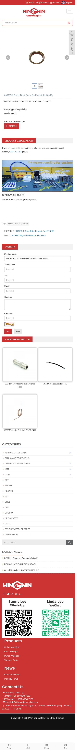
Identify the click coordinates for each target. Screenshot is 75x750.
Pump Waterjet (11, 656)
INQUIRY (11, 126)
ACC (7, 496)
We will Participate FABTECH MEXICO (21, 570)
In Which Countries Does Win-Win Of (20, 558)
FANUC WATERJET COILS (17, 458)
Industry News (11, 679)
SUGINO (9, 513)
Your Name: (9, 265)
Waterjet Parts (11, 660)
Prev (8, 57)
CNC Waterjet (11, 651)
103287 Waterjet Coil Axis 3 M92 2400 (20, 430)
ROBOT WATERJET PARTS (17, 463)
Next (67, 57)
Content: (8, 297)
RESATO (9, 491)
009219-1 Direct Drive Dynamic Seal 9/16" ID (35, 231)
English (66, 2)
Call (28, 746)
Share (9, 746)
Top (65, 746)
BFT (7, 480)
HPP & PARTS (11, 518)
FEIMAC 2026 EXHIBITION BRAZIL (20, 564)
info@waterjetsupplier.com (47, 2)
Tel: (6, 275)
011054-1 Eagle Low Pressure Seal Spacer (29, 235)
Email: (7, 286)
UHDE (8, 502)
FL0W (7, 474)
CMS (7, 507)
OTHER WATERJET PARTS (17, 529)
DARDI (8, 524)
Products (13, 641)
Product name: (10, 254)
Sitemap (60, 718)
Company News (12, 674)
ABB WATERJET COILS (16, 453)
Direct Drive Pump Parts (18, 224)
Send (8, 331)
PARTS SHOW (11, 534)
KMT (7, 469)
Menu (47, 746)
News (9, 668)
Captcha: (8, 313)
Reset (18, 331)
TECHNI (8, 485)
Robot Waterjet (11, 647)
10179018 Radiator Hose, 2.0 (55, 384)
